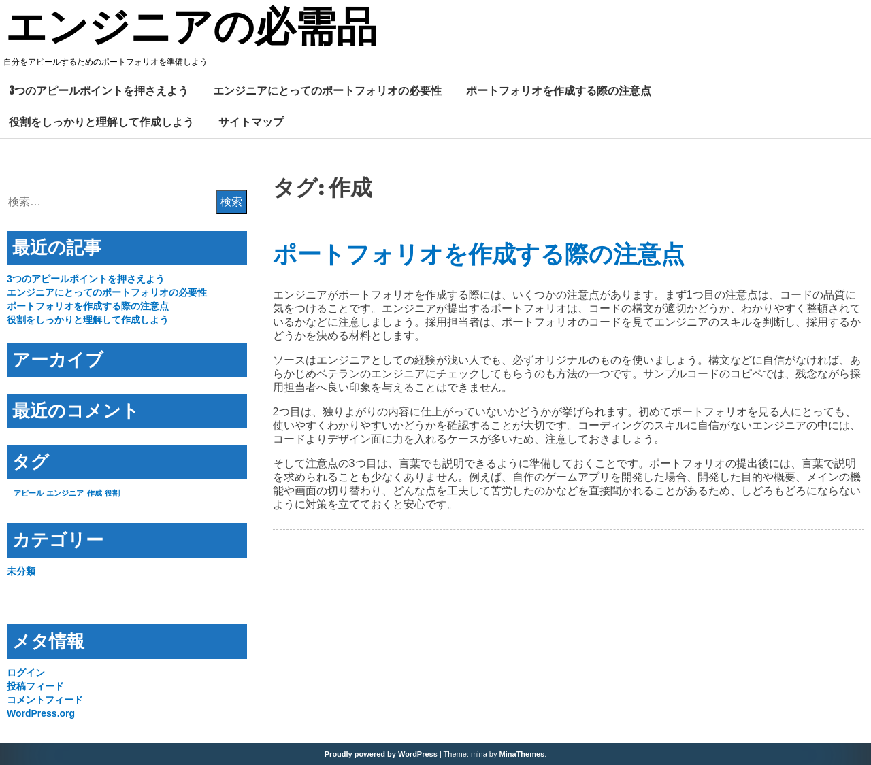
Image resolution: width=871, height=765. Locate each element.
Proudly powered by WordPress (381, 754)
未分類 (21, 571)
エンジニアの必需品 (191, 29)
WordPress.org (41, 713)
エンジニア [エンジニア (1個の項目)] (65, 493)
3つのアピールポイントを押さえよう (98, 90)
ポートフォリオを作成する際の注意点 (558, 90)
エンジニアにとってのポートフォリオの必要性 (327, 90)
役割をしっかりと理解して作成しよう (101, 122)
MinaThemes (522, 754)
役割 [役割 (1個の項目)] (112, 493)
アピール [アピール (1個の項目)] (29, 493)
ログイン (26, 672)
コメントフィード (45, 699)
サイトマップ (251, 122)
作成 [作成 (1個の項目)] (94, 493)
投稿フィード (35, 686)
